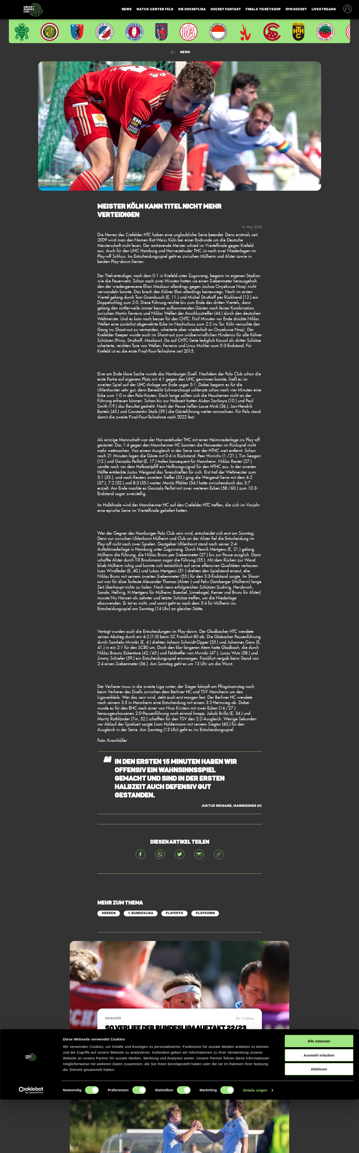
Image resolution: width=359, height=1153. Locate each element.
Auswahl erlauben (319, 1109)
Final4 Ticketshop (263, 9)
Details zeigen (255, 1144)
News (127, 9)
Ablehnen (319, 1122)
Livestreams (324, 9)
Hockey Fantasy (226, 9)
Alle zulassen (318, 1094)
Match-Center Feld (154, 9)
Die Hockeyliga (192, 9)
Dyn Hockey (296, 9)
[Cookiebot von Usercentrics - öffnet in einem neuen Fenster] (31, 1143)
